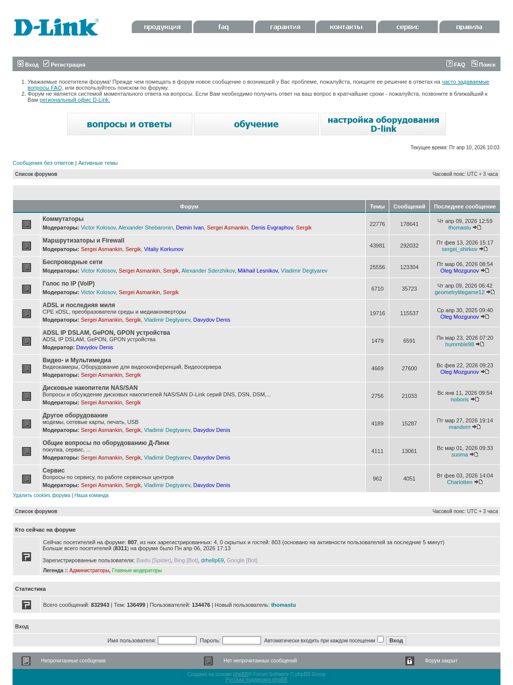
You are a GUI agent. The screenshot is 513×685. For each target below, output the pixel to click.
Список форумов (36, 174)
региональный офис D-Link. (75, 100)
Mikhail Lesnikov (258, 271)
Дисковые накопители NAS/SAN (90, 387)
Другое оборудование (75, 415)
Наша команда (91, 495)
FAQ (455, 65)
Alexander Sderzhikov (207, 271)
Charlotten (459, 482)
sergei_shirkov (459, 249)
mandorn (459, 427)
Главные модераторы (137, 570)
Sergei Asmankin (227, 227)
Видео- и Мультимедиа (77, 360)
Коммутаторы (63, 218)
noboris (459, 399)
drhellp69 (212, 560)
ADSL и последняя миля (79, 305)
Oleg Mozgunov (459, 271)
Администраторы (89, 570)
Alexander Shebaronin (145, 227)
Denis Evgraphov (272, 227)
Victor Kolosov (98, 227)
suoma (459, 454)
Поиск (483, 65)
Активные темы (98, 163)
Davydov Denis (211, 320)
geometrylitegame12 (460, 292)
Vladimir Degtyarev (304, 271)
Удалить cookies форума (41, 495)
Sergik (304, 227)
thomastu (459, 227)
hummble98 (459, 344)
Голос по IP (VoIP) (69, 283)
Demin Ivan (190, 227)
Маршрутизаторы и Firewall (83, 240)
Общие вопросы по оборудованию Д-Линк (106, 442)
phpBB (240, 674)
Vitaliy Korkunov (163, 249)
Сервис (54, 470)
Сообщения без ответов (43, 163)
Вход (28, 65)
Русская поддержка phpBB (256, 679)
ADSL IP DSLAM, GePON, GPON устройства (106, 332)
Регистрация (64, 65)
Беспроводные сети (73, 262)
